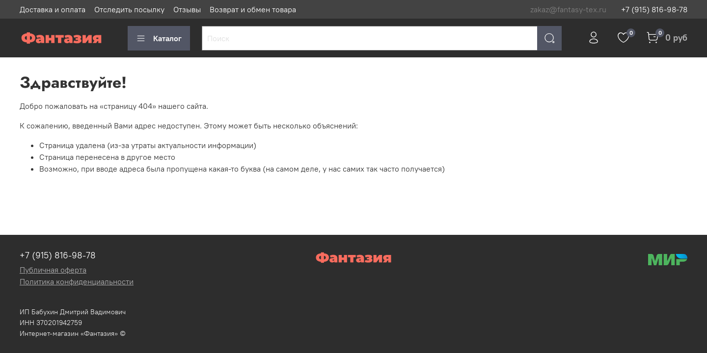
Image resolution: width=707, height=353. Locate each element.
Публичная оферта (53, 270)
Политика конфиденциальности (77, 281)
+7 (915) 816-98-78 (654, 9)
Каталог (159, 38)
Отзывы (187, 9)
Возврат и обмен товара (253, 9)
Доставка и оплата (52, 9)
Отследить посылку (129, 9)
